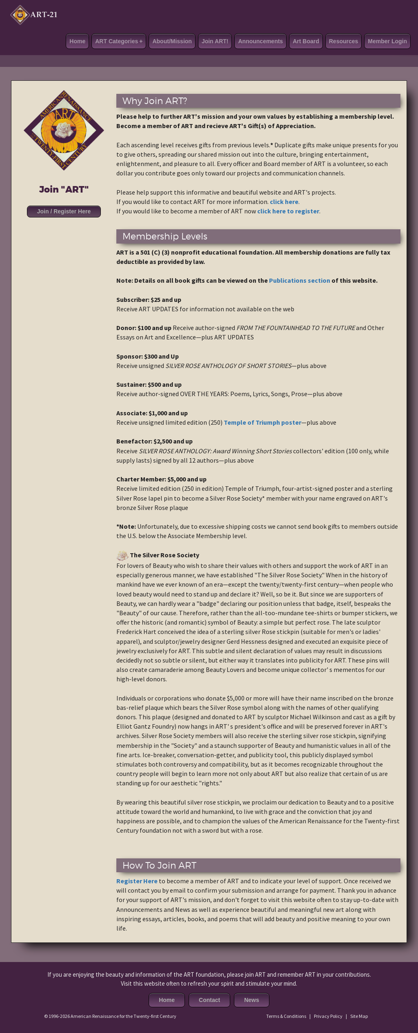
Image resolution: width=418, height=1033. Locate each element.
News (251, 1000)
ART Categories (118, 41)
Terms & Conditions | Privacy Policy (304, 1016)
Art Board (306, 41)
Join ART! (215, 41)
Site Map (359, 1016)
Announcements (260, 41)
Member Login (387, 41)
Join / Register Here (64, 211)
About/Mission (171, 41)
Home (77, 41)
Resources (343, 41)
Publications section (299, 280)
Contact (209, 1000)
